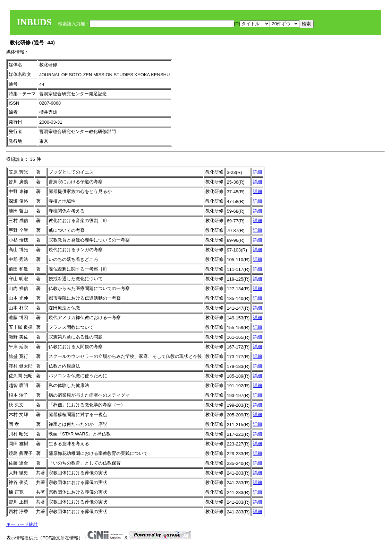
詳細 (257, 172)
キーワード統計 (22, 524)
